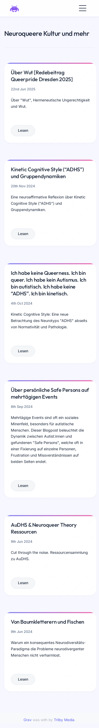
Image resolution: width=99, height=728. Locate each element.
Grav (27, 720)
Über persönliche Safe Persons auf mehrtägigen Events (50, 393)
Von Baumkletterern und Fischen (47, 621)
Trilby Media (64, 720)
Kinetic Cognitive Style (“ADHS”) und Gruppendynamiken (47, 172)
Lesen (23, 130)
